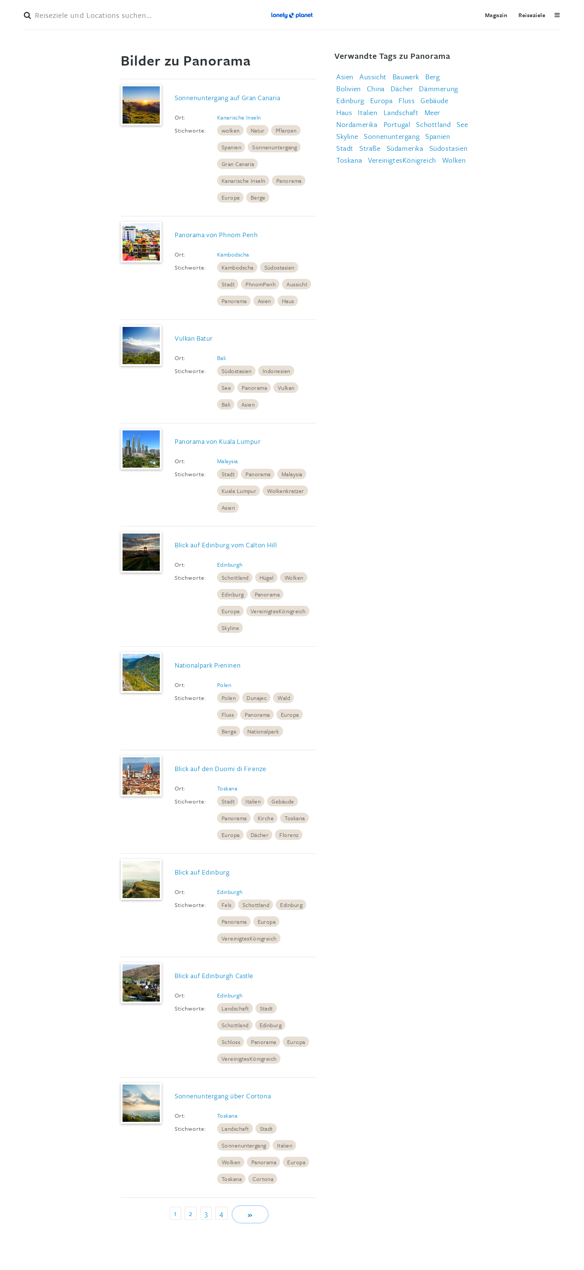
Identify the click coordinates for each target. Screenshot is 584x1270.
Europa (231, 197)
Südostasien (279, 267)
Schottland (235, 577)
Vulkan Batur (194, 338)
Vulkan (286, 387)
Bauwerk (406, 76)
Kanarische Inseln (239, 117)
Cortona (263, 1179)
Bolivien (348, 88)
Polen (224, 685)
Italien (253, 801)
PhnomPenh (260, 284)
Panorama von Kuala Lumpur (218, 441)
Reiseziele (531, 15)
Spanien (231, 147)
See (226, 387)
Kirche (266, 818)
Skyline (230, 628)
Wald (283, 698)
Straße (370, 148)
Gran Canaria (238, 164)
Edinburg (233, 594)
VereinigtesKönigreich (278, 611)
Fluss (228, 714)
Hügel (267, 577)
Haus (288, 301)
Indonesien (277, 371)
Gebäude (283, 801)
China (376, 88)
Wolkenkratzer (285, 491)
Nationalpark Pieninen (208, 665)
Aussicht (296, 284)
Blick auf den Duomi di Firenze (220, 768)
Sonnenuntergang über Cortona (223, 1096)
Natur (258, 130)
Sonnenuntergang (274, 147)
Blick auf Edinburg (202, 872)
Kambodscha (233, 254)
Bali (221, 358)
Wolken (294, 577)
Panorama (289, 180)
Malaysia (227, 461)
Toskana (227, 788)
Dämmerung (438, 88)
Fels (227, 905)
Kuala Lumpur (239, 491)
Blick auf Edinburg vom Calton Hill (226, 545)
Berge (258, 197)
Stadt (228, 284)
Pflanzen (286, 130)
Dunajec (257, 698)
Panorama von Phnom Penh (216, 234)
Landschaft (235, 1008)
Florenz (288, 835)
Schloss (231, 1042)
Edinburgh (229, 564)
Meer (432, 112)
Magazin (496, 15)
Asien (264, 301)
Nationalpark (263, 731)
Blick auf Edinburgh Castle (214, 975)
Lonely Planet (292, 14)
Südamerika (405, 148)
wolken (231, 130)
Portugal (397, 124)
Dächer (260, 835)
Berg (432, 76)
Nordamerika (357, 124)
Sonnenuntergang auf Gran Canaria (227, 97)
